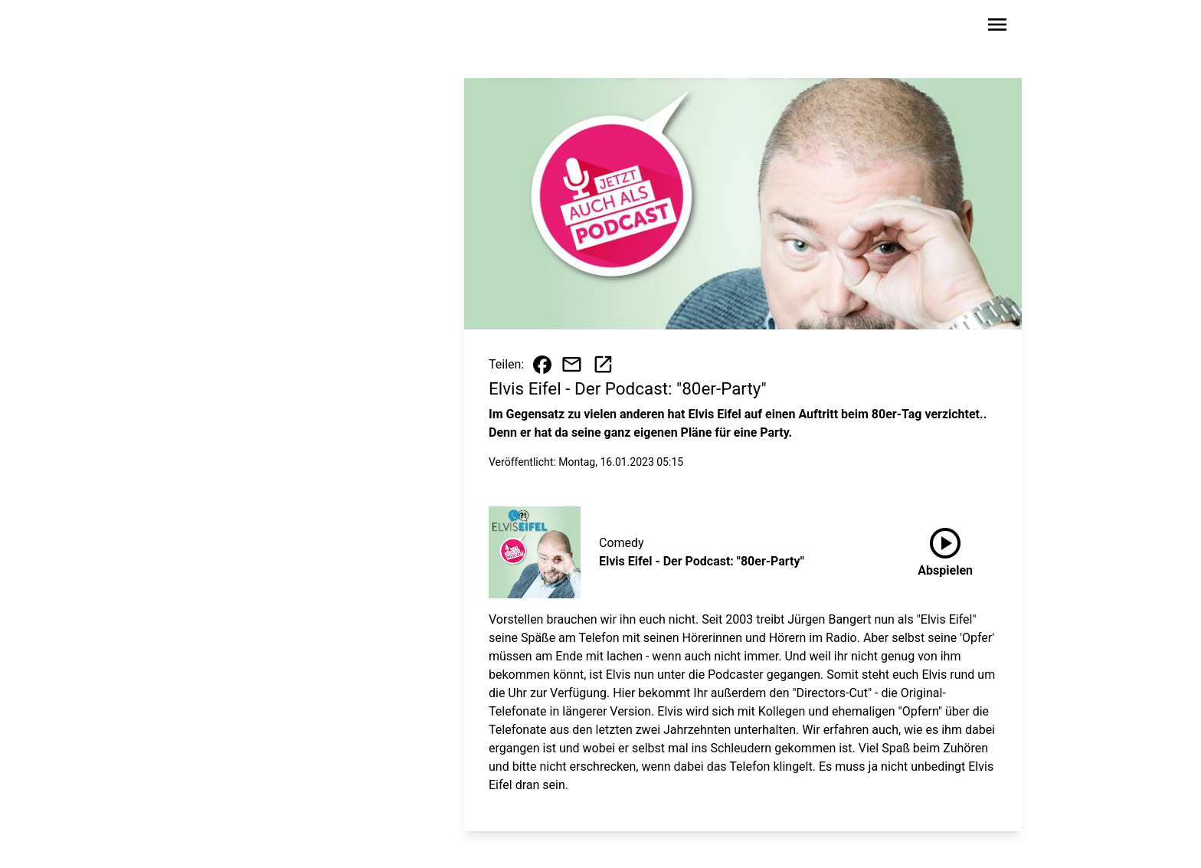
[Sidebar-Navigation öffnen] (997, 27)
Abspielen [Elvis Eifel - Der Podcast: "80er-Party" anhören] (945, 549)
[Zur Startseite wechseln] (228, 27)
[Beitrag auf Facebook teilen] (542, 364)
